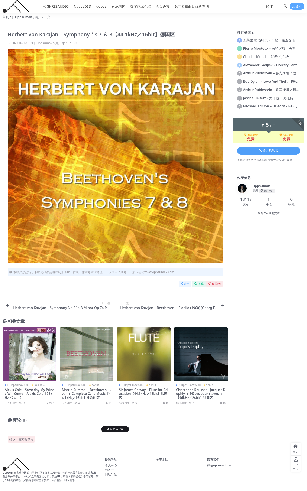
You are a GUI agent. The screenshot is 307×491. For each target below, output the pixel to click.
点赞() (214, 283)
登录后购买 (268, 150)
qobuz (66, 43)
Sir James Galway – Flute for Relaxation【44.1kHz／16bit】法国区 (143, 394)
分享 (185, 283)
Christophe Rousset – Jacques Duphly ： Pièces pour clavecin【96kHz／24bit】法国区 (201, 394)
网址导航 (111, 474)
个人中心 (111, 465)
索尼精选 (40, 385)
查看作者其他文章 (269, 213)
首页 (6, 17)
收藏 (199, 283)
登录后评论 (115, 429)
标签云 (109, 470)
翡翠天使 (251, 134)
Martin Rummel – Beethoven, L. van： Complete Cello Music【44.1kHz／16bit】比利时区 (86, 394)
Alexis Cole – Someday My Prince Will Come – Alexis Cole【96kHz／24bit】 (29, 394)
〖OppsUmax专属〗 (27, 17)
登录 (297, 6)
